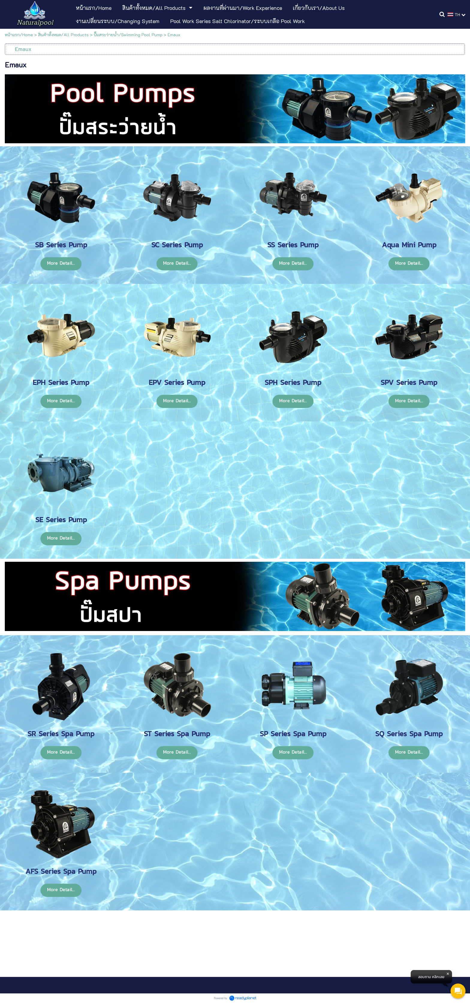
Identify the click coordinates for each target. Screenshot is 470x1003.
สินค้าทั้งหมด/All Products (63, 34)
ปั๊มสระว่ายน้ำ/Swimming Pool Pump (128, 34)
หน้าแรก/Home (19, 34)
